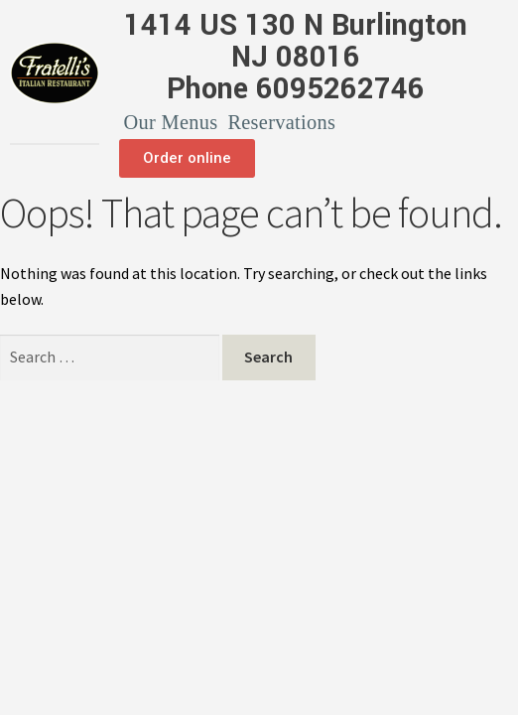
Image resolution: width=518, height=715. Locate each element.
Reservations (281, 122)
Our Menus (171, 122)
